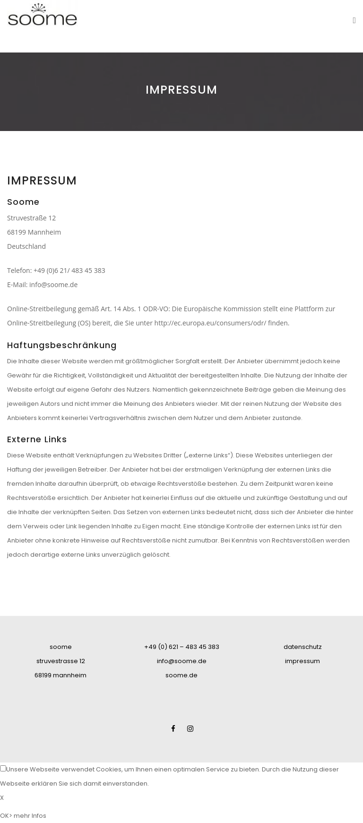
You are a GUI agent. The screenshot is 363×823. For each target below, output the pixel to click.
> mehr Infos (27, 815)
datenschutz (303, 646)
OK (4, 815)
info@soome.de (53, 284)
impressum (302, 661)
